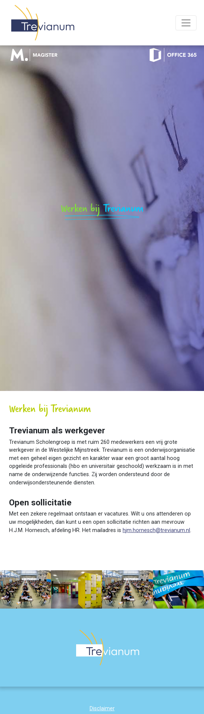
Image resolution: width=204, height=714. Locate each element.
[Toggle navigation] (186, 22)
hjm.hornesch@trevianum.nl (156, 530)
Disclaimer (102, 708)
